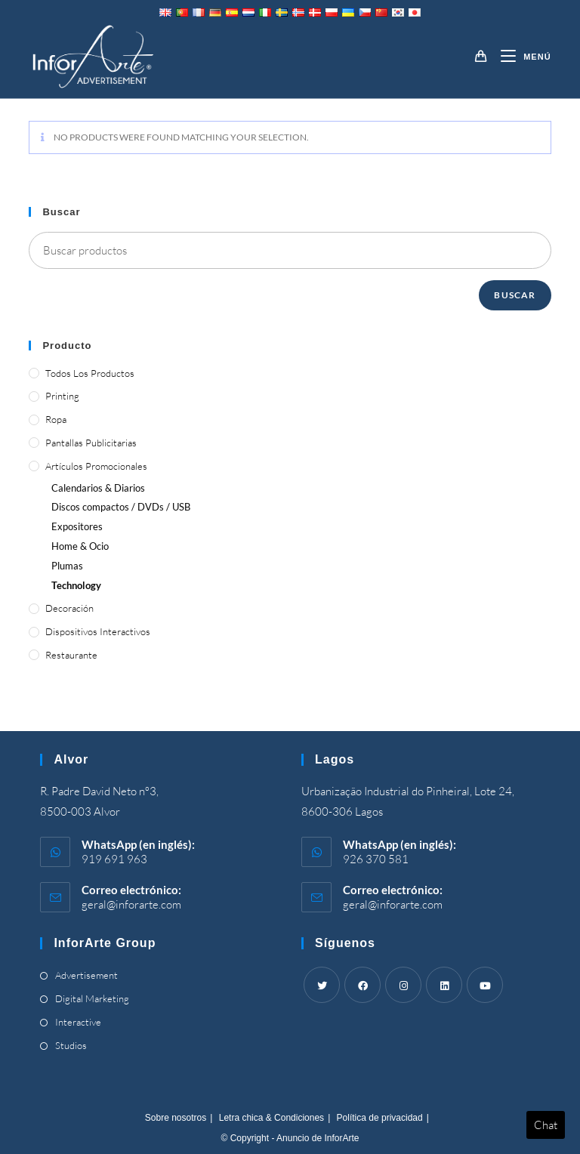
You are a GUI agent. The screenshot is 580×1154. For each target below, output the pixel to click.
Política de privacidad (380, 1117)
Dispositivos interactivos (97, 631)
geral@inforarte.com (131, 904)
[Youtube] (485, 985)
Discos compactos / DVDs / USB (120, 507)
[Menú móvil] (520, 56)
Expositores (77, 526)
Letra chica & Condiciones (271, 1117)
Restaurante (71, 655)
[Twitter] (322, 985)
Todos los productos (89, 373)
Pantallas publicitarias (91, 443)
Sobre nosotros (175, 1117)
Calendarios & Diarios (98, 488)
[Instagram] (403, 985)
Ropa (55, 419)
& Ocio (80, 546)
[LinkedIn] (444, 985)
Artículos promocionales (96, 466)
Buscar (514, 295)
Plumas (67, 566)
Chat (545, 1125)
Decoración (69, 608)
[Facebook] (362, 985)
